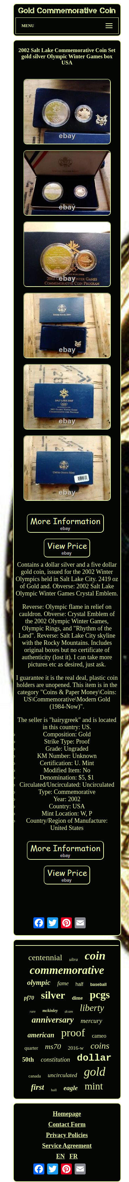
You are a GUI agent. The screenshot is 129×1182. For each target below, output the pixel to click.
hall (54, 1090)
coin (95, 955)
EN (60, 1156)
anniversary (53, 1019)
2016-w (76, 1048)
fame (63, 983)
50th (28, 1059)
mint (94, 1086)
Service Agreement (67, 1145)
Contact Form (66, 1124)
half (80, 984)
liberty (92, 1008)
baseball (98, 984)
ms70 (53, 1046)
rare (33, 1011)
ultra (73, 959)
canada (35, 1075)
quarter (31, 1048)
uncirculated (62, 1075)
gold (94, 1071)
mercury (91, 1020)
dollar (94, 1058)
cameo (99, 1036)
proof (73, 1032)
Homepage (67, 1113)
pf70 (29, 998)
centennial (45, 957)
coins (99, 1046)
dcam (69, 1011)
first (37, 1087)
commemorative (67, 970)
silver (53, 995)
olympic (39, 982)
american (41, 1035)
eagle (71, 1087)
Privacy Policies (67, 1135)
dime (77, 998)
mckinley (50, 1010)
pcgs (100, 995)
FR (73, 1156)
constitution (55, 1059)
